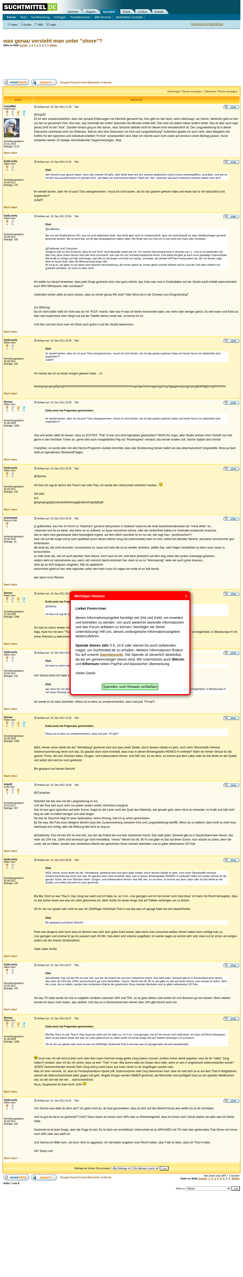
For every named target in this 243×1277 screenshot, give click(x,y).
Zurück (23, 45)
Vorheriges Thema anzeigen (184, 91)
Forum (126, 11)
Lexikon (142, 11)
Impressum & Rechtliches (207, 24)
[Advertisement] (88, 63)
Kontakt (159, 11)
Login (51, 24)
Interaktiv (109, 11)
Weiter (53, 45)
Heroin (107, 82)
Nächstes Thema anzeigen (221, 91)
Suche (25, 24)
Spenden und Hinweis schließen (130, 687)
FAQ (38, 24)
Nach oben (10, 152)
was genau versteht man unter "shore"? (52, 41)
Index (13, 24)
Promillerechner (80, 17)
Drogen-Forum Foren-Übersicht (79, 82)
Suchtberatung (40, 17)
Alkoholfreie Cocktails (129, 17)
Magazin (91, 11)
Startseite (73, 11)
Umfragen (60, 17)
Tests (23, 17)
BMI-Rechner (103, 17)
